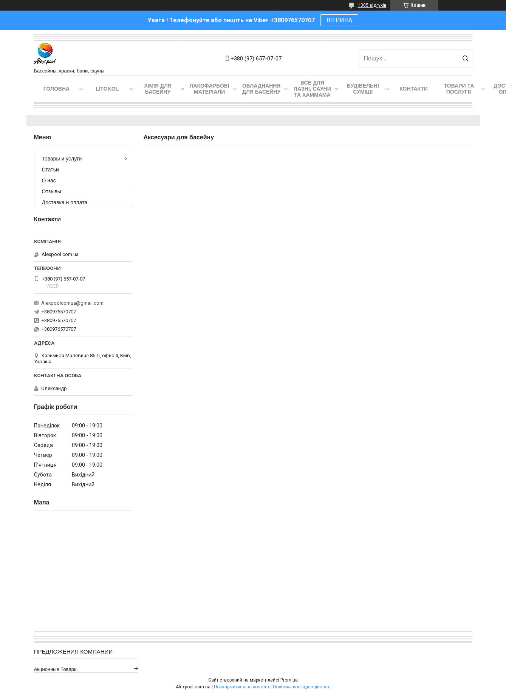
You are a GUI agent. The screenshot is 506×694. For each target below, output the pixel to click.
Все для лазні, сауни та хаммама (312, 89)
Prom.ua (289, 680)
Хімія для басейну (158, 89)
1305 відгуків (372, 5)
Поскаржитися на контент (241, 686)
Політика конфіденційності (302, 686)
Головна (56, 89)
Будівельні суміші (363, 89)
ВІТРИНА (339, 20)
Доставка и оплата (65, 202)
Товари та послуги (459, 89)
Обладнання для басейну (261, 89)
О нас (49, 180)
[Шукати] (465, 58)
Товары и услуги (62, 159)
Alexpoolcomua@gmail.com (72, 303)
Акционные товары (56, 669)
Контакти (413, 89)
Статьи (50, 170)
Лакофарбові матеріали (209, 89)
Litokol (107, 89)
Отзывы (51, 191)
